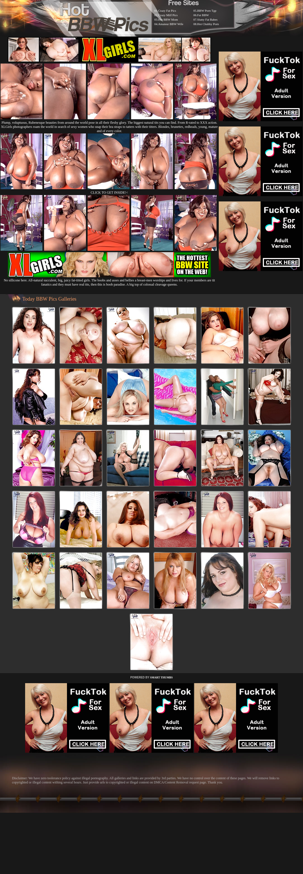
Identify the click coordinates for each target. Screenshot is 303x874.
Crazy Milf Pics (168, 15)
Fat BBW (203, 15)
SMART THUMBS (161, 677)
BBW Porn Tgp (207, 10)
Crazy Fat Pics (167, 10)
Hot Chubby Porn (208, 24)
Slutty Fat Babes (207, 19)
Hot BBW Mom (168, 19)
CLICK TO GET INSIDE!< (109, 192)
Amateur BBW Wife (170, 24)
